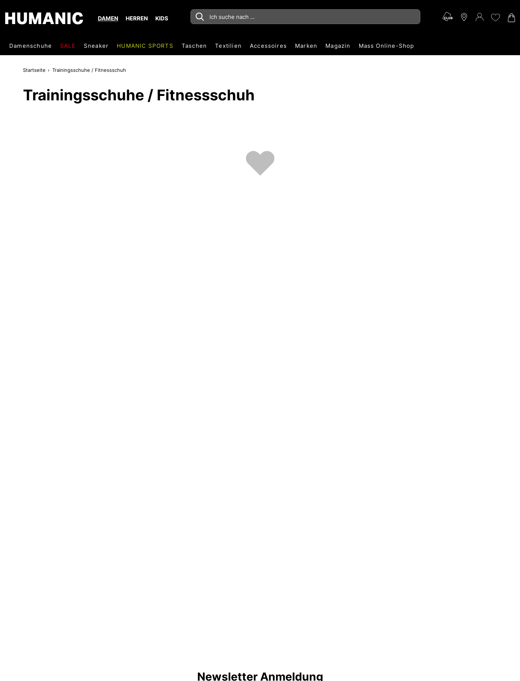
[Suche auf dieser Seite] (305, 16)
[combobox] (305, 16)
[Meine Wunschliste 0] (495, 17)
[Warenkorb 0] (511, 18)
